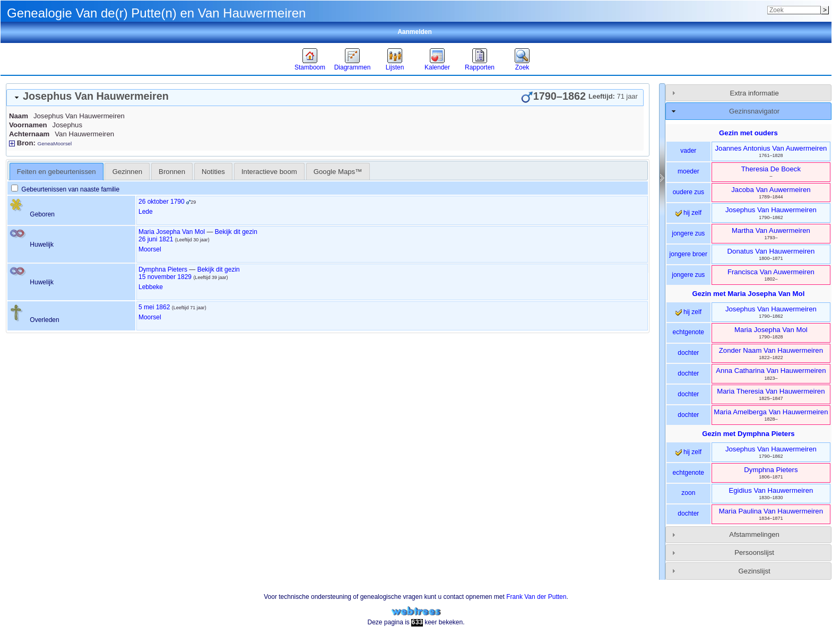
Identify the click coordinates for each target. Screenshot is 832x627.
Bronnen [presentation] (172, 172)
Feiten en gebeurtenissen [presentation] (56, 172)
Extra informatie (754, 93)
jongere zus (688, 233)
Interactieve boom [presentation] (269, 172)
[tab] (325, 97)
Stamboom (309, 67)
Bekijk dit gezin (236, 232)
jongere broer (688, 254)
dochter (688, 352)
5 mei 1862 (154, 307)
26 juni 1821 (155, 239)
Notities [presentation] (213, 172)
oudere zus (688, 192)
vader (688, 150)
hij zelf (688, 212)
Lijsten (395, 67)
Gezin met (748, 294)
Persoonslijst (754, 552)
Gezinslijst (754, 571)
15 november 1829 (165, 277)
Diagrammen (352, 67)
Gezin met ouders (748, 133)
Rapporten (480, 67)
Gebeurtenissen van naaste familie (65, 189)
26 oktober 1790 (161, 201)
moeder (688, 171)
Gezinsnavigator (754, 111)
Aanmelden (414, 32)
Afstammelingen (754, 534)
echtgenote (688, 332)
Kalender (437, 67)
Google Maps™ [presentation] (338, 172)
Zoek (522, 67)
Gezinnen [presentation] (127, 172)
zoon (688, 493)
